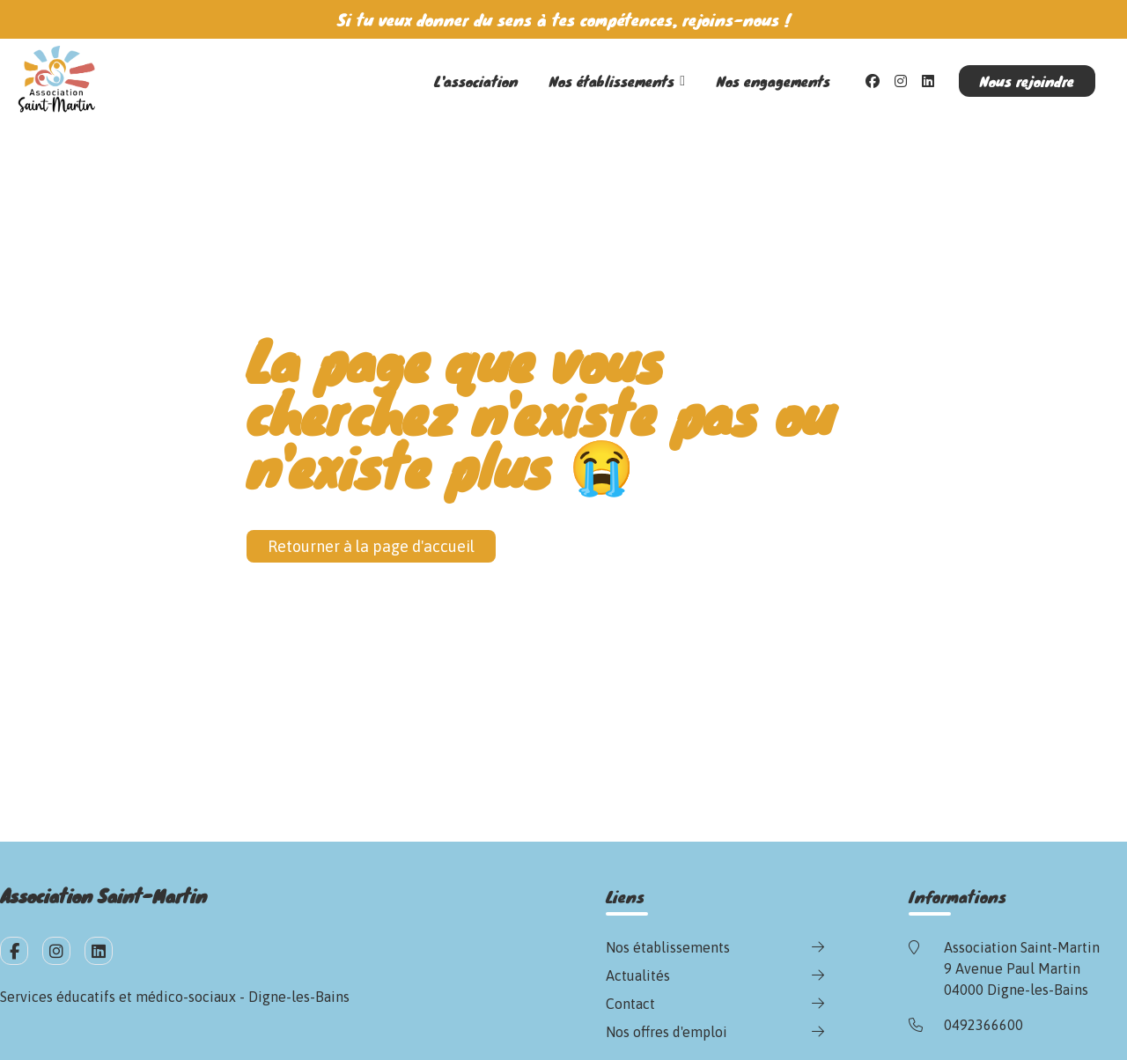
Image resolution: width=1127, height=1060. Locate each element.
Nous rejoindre (1027, 81)
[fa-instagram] (56, 951)
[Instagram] (901, 81)
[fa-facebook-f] (14, 951)
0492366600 (983, 1025)
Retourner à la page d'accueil (371, 546)
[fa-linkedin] (99, 951)
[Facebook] (873, 81)
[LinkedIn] (928, 81)
